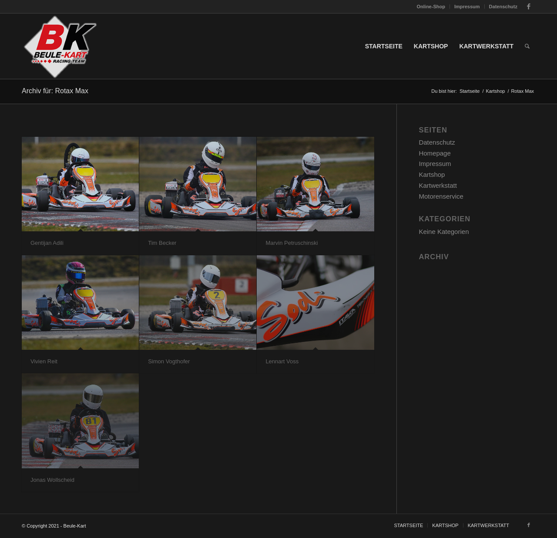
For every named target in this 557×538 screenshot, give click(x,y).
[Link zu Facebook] (528, 6)
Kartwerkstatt (438, 185)
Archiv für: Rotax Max (55, 91)
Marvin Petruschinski (291, 243)
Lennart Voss (282, 361)
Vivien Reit (43, 361)
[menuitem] (431, 6)
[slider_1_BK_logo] (60, 46)
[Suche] (527, 46)
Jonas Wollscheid (52, 480)
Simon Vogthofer (169, 361)
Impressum (467, 6)
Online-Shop (431, 6)
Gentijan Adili (47, 243)
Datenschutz (503, 6)
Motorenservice (441, 196)
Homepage (434, 153)
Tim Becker (162, 243)
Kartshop (432, 174)
